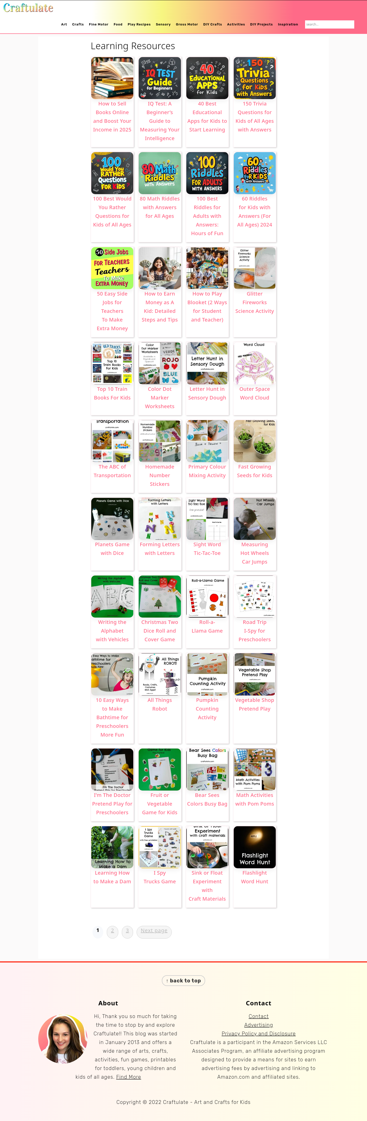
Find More (128, 1077)
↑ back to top (183, 981)
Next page (154, 930)
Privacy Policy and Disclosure (259, 1034)
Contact (259, 1016)
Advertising (258, 1025)
